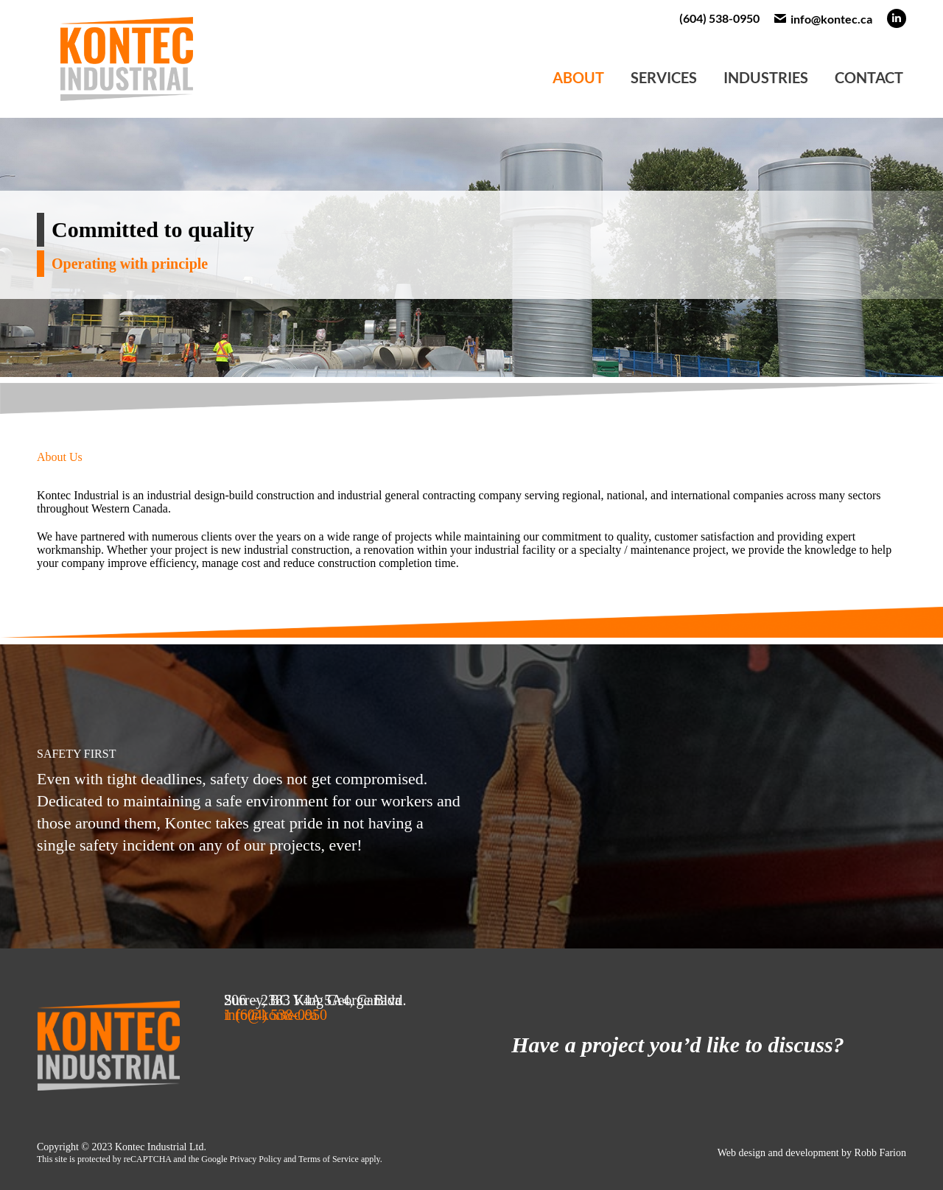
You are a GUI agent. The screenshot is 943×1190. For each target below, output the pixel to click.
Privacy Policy (255, 1159)
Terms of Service (328, 1159)
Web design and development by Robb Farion (812, 1152)
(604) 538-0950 (719, 18)
